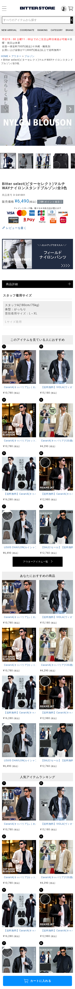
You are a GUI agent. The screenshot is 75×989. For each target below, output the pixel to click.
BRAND (69, 30)
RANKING (42, 30)
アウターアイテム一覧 (35, 561)
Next (70, 109)
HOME (4, 56)
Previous (5, 109)
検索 (71, 20)
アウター (16, 56)
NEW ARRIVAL (9, 30)
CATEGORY (57, 30)
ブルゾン (29, 56)
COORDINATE (27, 30)
